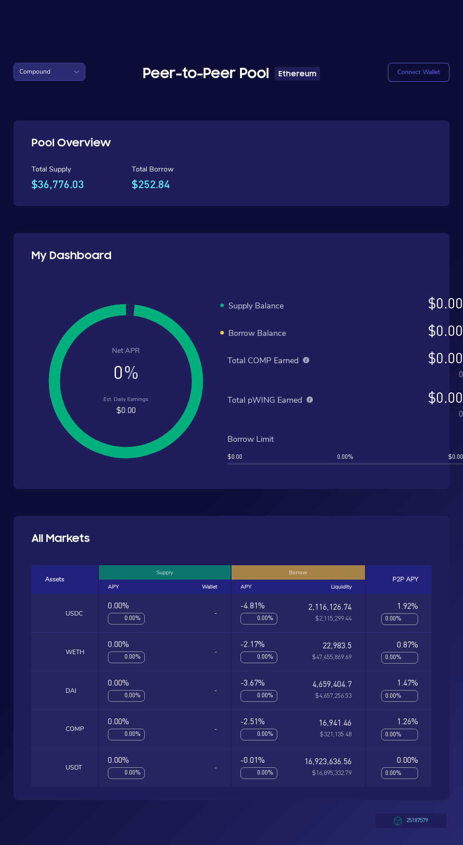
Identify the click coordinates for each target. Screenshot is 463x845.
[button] (419, 72)
